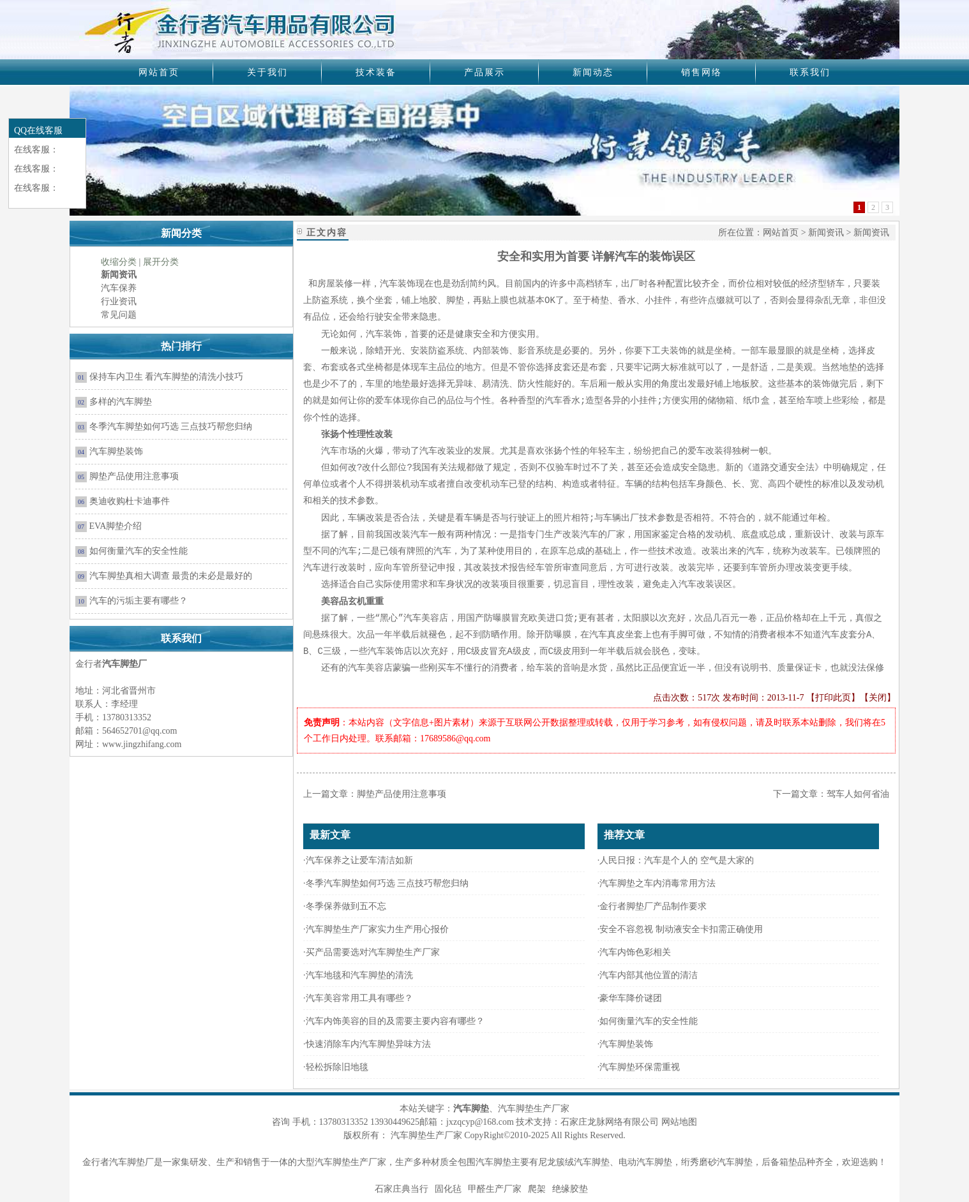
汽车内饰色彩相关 (635, 952)
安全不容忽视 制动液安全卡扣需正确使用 (681, 929)
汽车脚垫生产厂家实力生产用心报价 (377, 929)
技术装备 (376, 72)
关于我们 (267, 72)
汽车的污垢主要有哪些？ (138, 600)
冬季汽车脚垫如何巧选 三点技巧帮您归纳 (171, 426)
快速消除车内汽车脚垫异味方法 (369, 1044)
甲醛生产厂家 (495, 1189)
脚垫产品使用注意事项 (134, 476)
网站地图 (679, 1122)
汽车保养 (119, 288)
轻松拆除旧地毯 (337, 1067)
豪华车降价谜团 (630, 998)
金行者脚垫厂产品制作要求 (653, 906)
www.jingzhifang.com (141, 744)
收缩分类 (119, 262)
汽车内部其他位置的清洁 (648, 975)
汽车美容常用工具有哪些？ (359, 998)
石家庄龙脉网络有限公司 (609, 1122)
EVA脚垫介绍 (115, 526)
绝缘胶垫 (570, 1189)
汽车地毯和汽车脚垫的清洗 (359, 975)
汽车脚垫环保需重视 (639, 1067)
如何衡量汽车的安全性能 (138, 551)
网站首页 (159, 72)
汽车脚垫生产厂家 (350, 1162)
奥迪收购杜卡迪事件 (129, 501)
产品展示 (484, 72)
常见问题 (119, 315)
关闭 (878, 697)
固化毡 (448, 1189)
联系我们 (810, 72)
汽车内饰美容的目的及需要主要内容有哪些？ (395, 1021)
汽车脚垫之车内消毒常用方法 (657, 883)
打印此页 (833, 697)
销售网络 (701, 72)
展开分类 (161, 262)
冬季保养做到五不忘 (346, 906)
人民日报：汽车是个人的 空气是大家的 (676, 860)
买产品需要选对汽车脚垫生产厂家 (373, 952)
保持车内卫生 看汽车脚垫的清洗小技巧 (166, 377)
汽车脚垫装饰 (116, 451)
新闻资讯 (826, 232)
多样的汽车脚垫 (120, 401)
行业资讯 (119, 301)
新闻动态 (593, 72)
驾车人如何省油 (858, 794)
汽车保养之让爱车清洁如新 (361, 860)
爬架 (537, 1189)
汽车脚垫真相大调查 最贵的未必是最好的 (171, 576)
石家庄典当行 (401, 1189)
